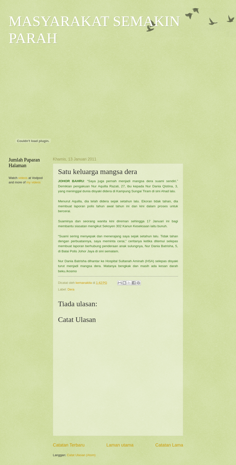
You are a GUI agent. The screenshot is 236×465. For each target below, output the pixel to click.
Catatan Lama (169, 445)
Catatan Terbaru (69, 445)
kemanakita (84, 283)
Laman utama (119, 445)
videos (23, 178)
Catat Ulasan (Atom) (81, 455)
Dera (71, 289)
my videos (33, 182)
